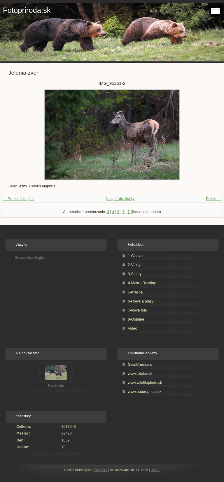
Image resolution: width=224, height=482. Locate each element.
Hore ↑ (155, 470)
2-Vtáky (134, 265)
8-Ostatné (136, 319)
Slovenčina (24, 257)
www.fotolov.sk (140, 373)
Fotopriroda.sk (27, 10)
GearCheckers (140, 364)
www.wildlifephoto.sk (145, 382)
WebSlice (101, 470)
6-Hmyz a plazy (140, 301)
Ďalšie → (213, 198)
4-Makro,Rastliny (142, 283)
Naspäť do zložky (120, 198)
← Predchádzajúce (18, 198)
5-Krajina (135, 292)
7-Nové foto (137, 310)
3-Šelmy (134, 274)
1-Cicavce (136, 256)
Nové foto (56, 385)
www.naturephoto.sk (144, 391)
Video (132, 328)
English (40, 257)
